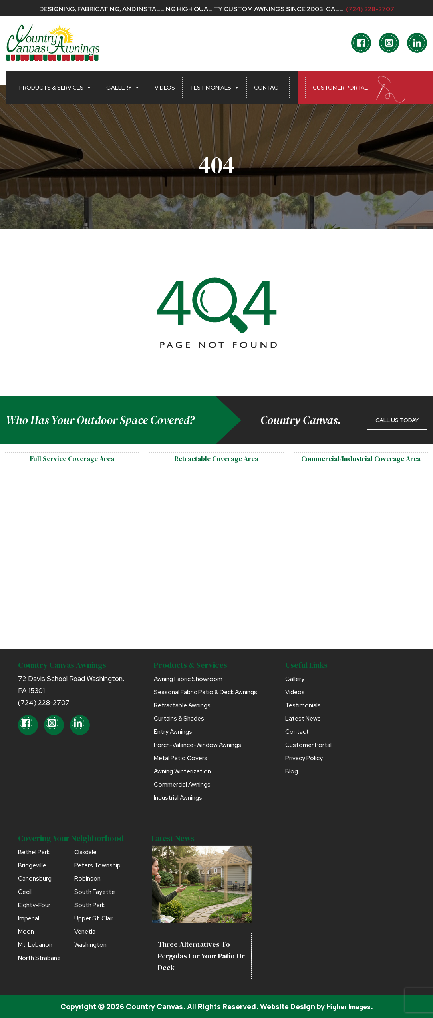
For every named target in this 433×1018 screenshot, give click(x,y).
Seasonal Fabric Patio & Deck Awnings (205, 692)
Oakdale (85, 852)
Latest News (303, 719)
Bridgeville (32, 865)
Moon (26, 932)
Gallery (123, 88)
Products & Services (55, 88)
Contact (268, 87)
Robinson (87, 879)
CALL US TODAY (397, 420)
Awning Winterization (182, 771)
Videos (165, 87)
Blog (291, 771)
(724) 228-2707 (370, 9)
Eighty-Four (34, 905)
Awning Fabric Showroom (188, 679)
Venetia (84, 932)
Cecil (25, 892)
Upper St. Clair (93, 918)
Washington (90, 945)
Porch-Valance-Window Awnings (197, 745)
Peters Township (97, 865)
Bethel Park (34, 852)
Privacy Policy (304, 758)
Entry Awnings (173, 732)
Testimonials (214, 88)
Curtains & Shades (179, 719)
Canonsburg (35, 879)
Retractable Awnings (182, 705)
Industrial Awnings (178, 798)
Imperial (28, 918)
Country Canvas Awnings (62, 665)
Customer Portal (340, 87)
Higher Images (348, 1006)
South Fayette (94, 892)
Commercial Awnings (182, 785)
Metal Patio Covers (180, 758)
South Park (89, 905)
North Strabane (39, 958)
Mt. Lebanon (35, 945)
